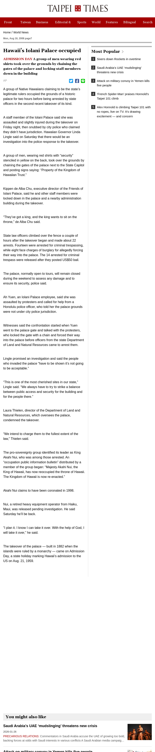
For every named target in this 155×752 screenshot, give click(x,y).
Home (7, 32)
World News (20, 32)
